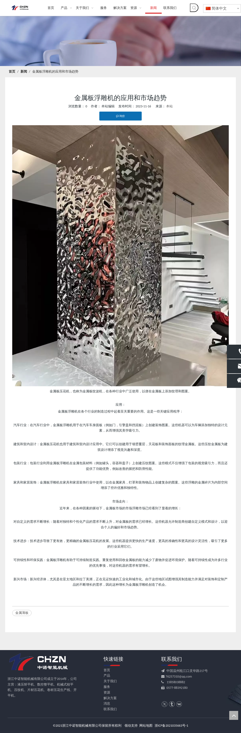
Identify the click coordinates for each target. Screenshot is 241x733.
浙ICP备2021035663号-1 (171, 726)
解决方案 (110, 698)
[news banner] (120, 41)
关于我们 (110, 681)
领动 (128, 726)
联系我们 (110, 709)
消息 (107, 704)
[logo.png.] (38, 662)
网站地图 (146, 726)
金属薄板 (21, 613)
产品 (107, 676)
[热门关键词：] (194, 8)
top (233, 715)
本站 (169, 106)
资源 (107, 692)
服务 (107, 687)
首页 (107, 670)
